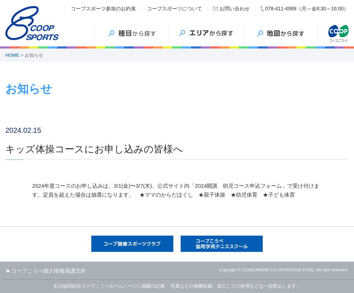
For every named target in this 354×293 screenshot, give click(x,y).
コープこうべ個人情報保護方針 (48, 271)
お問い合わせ (235, 8)
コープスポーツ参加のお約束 (103, 8)
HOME (12, 55)
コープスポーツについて (174, 8)
